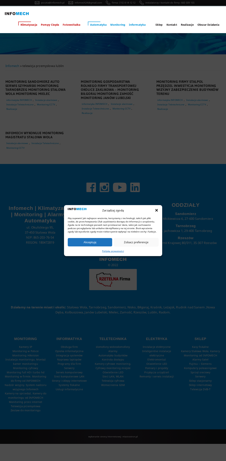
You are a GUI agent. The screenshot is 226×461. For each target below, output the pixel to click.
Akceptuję (90, 242)
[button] (156, 210)
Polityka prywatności (113, 251)
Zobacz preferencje (136, 242)
